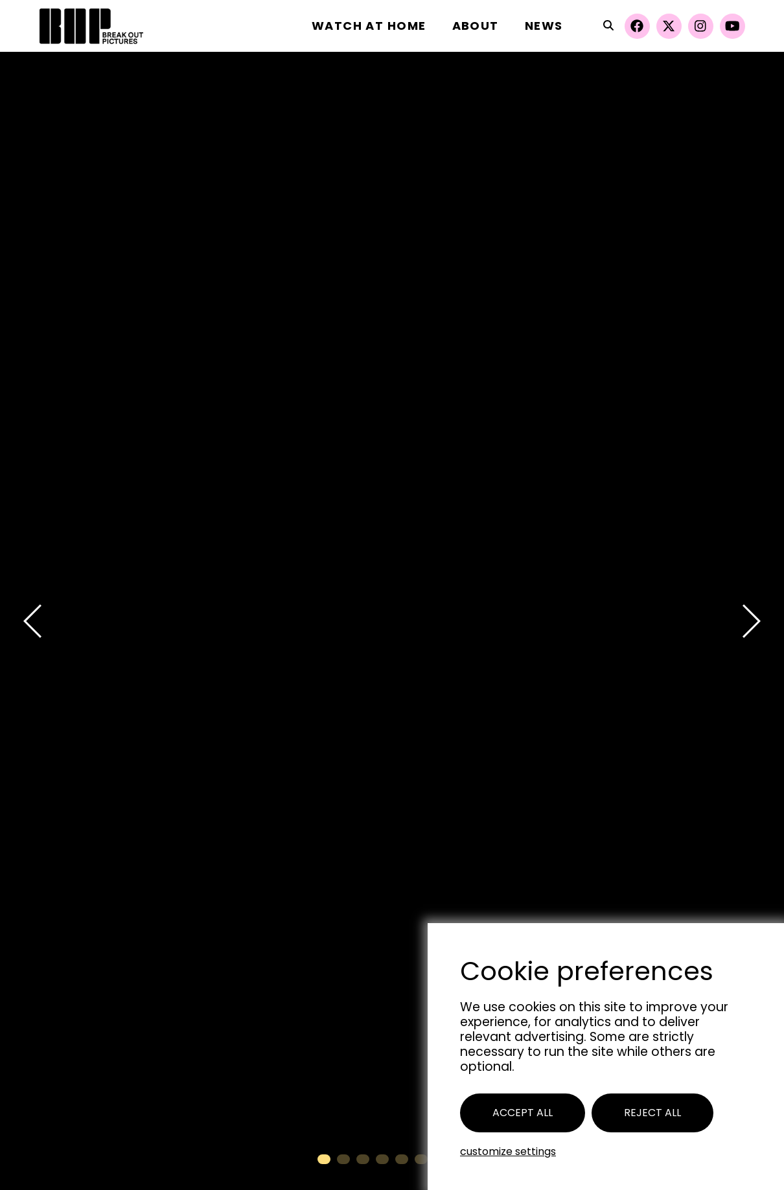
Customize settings (508, 1151)
